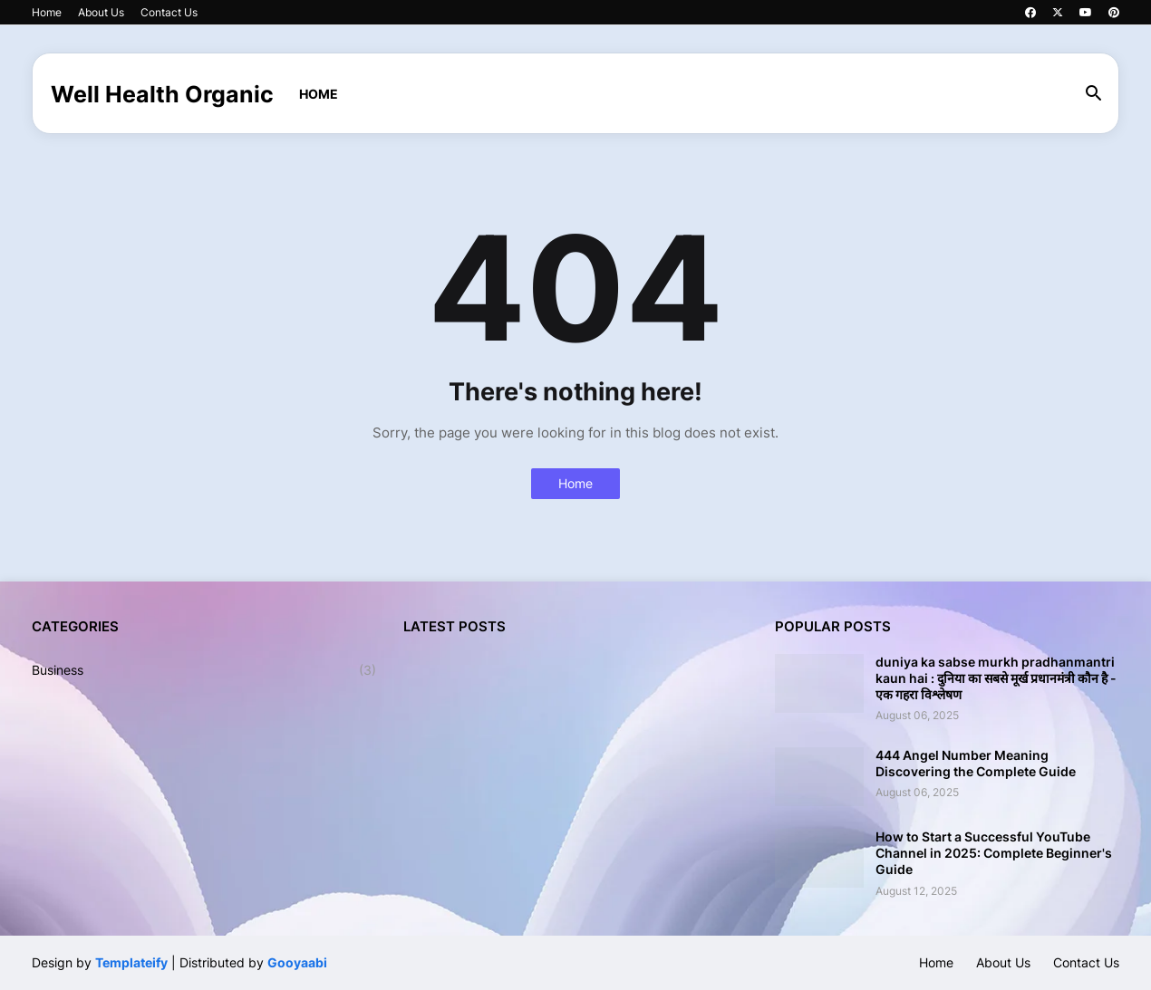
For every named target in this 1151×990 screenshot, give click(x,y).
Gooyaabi (297, 962)
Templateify (131, 962)
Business (204, 670)
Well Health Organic (162, 94)
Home (47, 12)
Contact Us (169, 12)
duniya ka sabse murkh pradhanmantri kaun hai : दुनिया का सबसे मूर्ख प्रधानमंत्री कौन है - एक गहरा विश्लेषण (996, 678)
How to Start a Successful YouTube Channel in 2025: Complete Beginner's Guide (993, 853)
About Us (101, 12)
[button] (1093, 94)
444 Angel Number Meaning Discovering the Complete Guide (975, 763)
